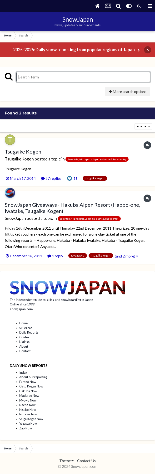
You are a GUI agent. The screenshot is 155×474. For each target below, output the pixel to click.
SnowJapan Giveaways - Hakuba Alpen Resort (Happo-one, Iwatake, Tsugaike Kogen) (72, 207)
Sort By (143, 126)
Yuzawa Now (28, 423)
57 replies (51, 178)
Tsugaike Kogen (23, 151)
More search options (127, 91)
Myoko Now (27, 400)
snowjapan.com (21, 309)
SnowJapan (15, 218)
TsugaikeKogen (19, 158)
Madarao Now (29, 395)
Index (23, 372)
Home (23, 323)
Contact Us (86, 460)
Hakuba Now (28, 391)
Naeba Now (27, 405)
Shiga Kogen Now (31, 419)
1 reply (55, 255)
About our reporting (33, 377)
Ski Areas (25, 328)
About (23, 346)
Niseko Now (27, 410)
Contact (24, 351)
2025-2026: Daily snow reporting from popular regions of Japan (74, 49)
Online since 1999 (22, 304)
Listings (24, 342)
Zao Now (25, 428)
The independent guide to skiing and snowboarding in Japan (51, 300)
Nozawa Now (28, 414)
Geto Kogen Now (31, 386)
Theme (66, 460)
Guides (24, 337)
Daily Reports (28, 332)
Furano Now (27, 382)
